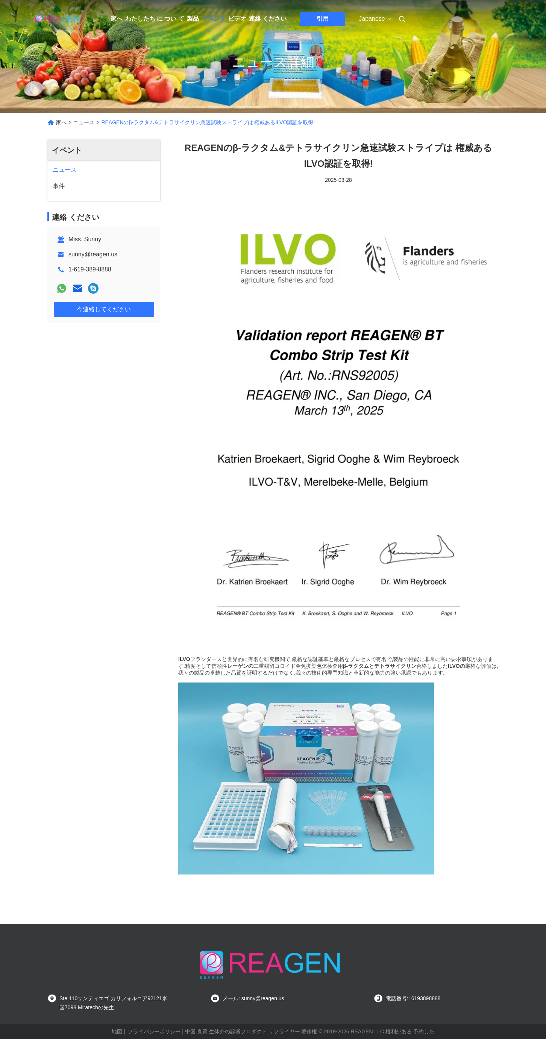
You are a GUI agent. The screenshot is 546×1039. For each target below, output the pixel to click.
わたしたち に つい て (154, 18)
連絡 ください (268, 18)
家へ (117, 18)
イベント (214, 18)
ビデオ (237, 18)
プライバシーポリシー (154, 1031)
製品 (193, 18)
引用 (323, 18)
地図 (117, 1031)
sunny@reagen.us (92, 254)
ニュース (83, 122)
